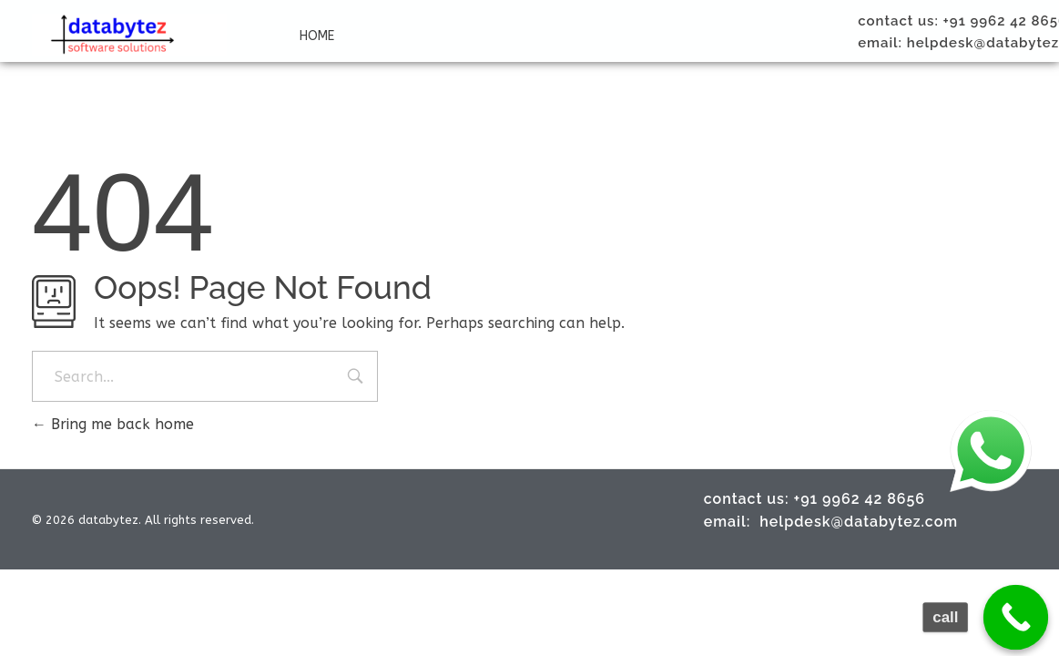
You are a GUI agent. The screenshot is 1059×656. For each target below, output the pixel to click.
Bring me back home (113, 424)
